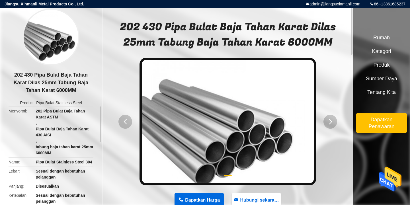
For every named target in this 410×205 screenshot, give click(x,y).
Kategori (381, 51)
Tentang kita (381, 92)
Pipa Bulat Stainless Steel (59, 103)
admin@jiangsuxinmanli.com (334, 4)
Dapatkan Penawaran (381, 123)
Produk (26, 103)
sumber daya (381, 78)
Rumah (381, 37)
